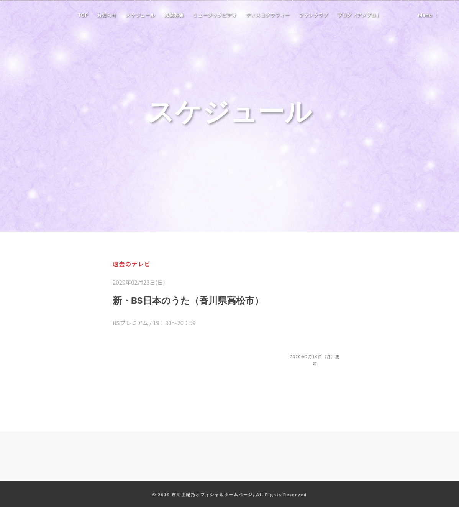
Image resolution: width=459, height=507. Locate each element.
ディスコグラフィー (268, 15)
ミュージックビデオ (214, 15)
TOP (83, 15)
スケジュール (140, 15)
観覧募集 (174, 15)
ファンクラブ (313, 15)
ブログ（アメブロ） (359, 15)
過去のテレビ (132, 264)
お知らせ (106, 15)
